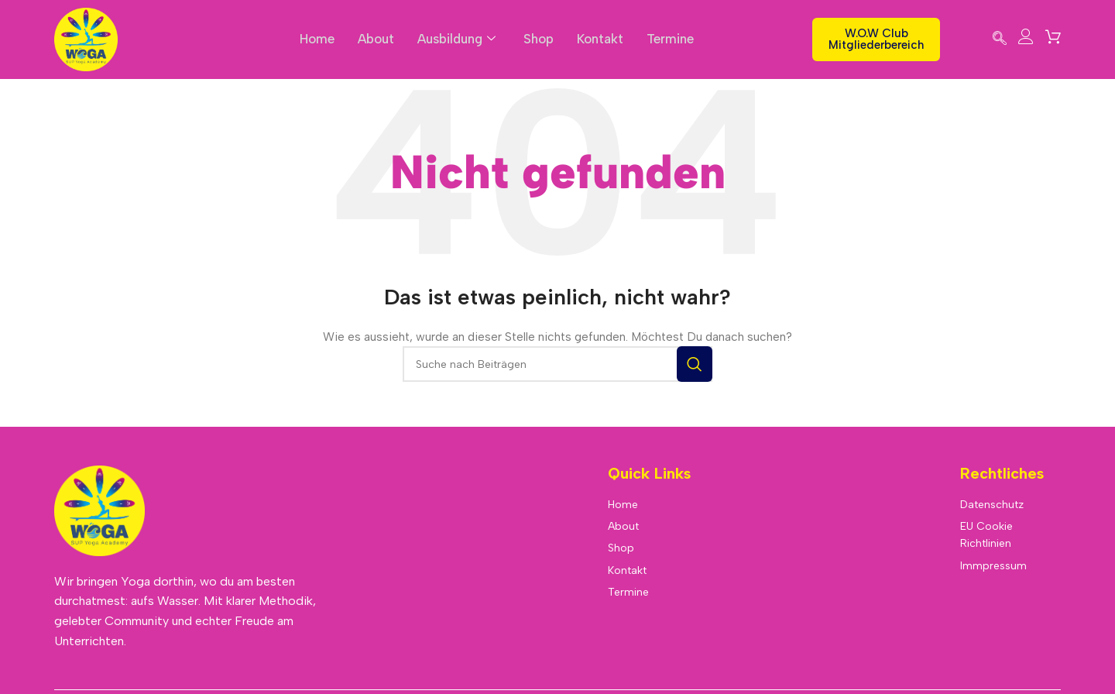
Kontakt (601, 38)
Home (315, 38)
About (374, 38)
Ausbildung (457, 38)
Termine (671, 38)
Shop (540, 38)
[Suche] (557, 364)
